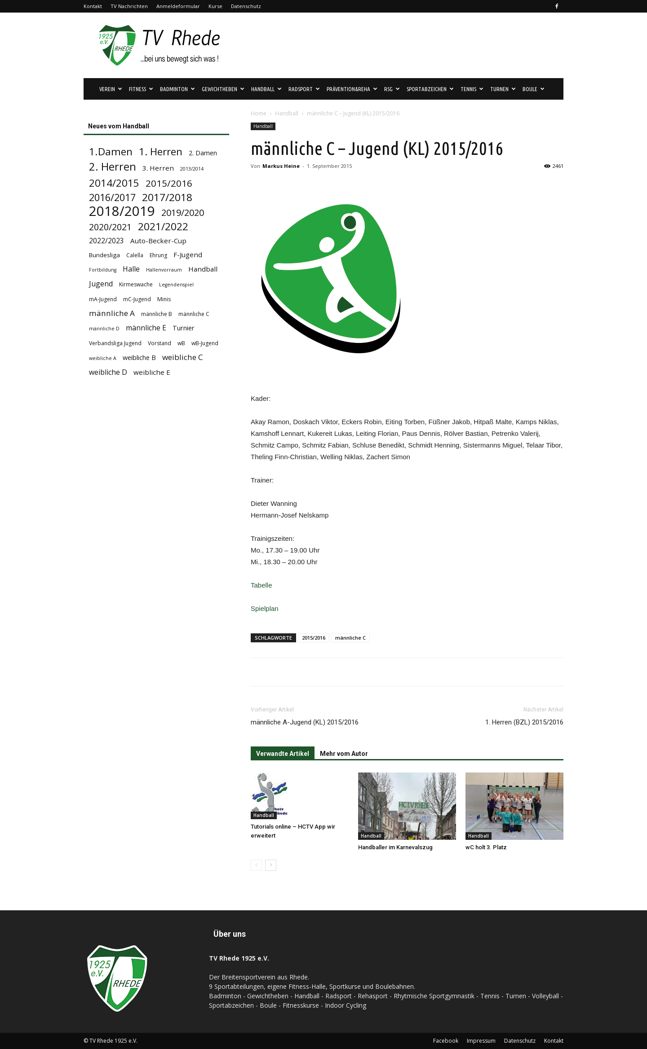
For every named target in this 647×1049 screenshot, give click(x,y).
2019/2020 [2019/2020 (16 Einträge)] (182, 212)
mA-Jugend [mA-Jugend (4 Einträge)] (103, 299)
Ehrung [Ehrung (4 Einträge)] (158, 255)
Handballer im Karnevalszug (395, 847)
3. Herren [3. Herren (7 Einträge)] (158, 167)
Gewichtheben (223, 89)
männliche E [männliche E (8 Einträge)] (146, 328)
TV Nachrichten (129, 6)
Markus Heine (281, 165)
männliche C (350, 637)
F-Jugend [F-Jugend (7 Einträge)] (187, 254)
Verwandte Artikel (282, 753)
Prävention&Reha (352, 89)
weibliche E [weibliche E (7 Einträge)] (151, 372)
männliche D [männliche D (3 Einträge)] (104, 328)
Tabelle (261, 585)
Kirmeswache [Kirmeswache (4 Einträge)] (136, 284)
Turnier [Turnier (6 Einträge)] (184, 328)
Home (258, 113)
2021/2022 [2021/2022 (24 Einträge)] (163, 226)
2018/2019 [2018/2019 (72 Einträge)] (122, 211)
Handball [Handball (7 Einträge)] (202, 268)
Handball (266, 89)
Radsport (304, 89)
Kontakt (93, 6)
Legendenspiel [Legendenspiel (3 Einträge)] (176, 284)
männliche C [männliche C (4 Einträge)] (193, 314)
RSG (392, 89)
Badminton (177, 89)
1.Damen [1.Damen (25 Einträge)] (111, 151)
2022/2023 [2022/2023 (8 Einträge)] (106, 241)
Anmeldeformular (178, 6)
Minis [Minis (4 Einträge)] (164, 299)
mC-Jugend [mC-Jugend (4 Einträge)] (137, 299)
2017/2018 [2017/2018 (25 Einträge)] (167, 197)
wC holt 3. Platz (486, 847)
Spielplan (265, 608)
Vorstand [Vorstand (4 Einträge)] (159, 343)
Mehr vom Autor (344, 753)
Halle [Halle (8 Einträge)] (131, 269)
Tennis (472, 89)
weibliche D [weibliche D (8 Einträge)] (108, 372)
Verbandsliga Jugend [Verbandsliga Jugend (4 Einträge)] (115, 343)
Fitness (141, 89)
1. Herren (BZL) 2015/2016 (524, 722)
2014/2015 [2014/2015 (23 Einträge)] (114, 183)
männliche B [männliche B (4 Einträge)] (156, 314)
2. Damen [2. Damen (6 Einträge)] (203, 153)
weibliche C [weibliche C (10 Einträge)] (182, 357)
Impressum (481, 1041)
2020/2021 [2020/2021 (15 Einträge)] (110, 227)
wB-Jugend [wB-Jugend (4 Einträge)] (204, 343)
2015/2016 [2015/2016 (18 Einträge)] (169, 183)
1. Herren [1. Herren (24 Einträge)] (160, 151)
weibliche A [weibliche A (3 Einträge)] (102, 358)
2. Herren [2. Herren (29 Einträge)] (112, 166)
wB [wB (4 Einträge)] (181, 343)
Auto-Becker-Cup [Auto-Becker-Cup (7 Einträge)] (158, 240)
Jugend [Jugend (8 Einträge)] (101, 284)
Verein (110, 89)
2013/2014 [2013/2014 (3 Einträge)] (192, 169)
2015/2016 (313, 637)
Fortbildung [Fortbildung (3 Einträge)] (102, 270)
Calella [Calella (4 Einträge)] (134, 255)
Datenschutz (246, 6)
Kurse (215, 6)
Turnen (503, 89)
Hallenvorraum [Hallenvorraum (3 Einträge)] (164, 270)
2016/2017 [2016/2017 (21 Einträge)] (112, 197)
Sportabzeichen (430, 89)
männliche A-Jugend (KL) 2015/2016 (305, 722)
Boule (534, 89)
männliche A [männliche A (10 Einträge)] (112, 313)
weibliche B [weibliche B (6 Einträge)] (139, 357)
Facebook (445, 1041)
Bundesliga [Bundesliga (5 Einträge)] (104, 255)
